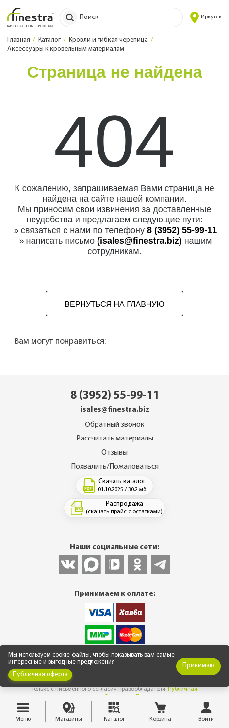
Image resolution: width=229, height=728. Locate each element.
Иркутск (206, 17)
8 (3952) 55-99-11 (182, 230)
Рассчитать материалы (114, 438)
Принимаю (198, 665)
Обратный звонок (114, 425)
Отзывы (114, 453)
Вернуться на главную (114, 304)
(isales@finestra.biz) (139, 241)
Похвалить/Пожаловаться (115, 467)
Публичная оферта (40, 674)
